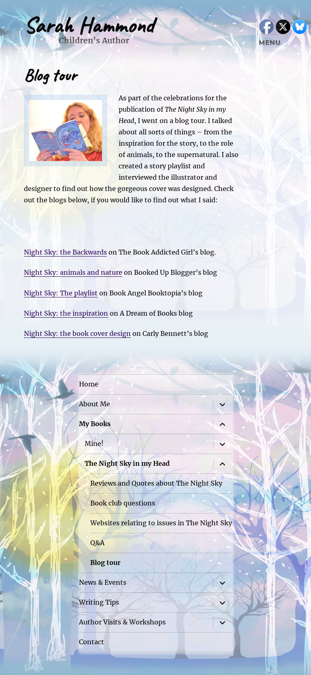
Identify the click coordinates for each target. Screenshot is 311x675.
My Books (95, 424)
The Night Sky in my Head (127, 463)
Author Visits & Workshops (122, 622)
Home (88, 384)
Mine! (94, 443)
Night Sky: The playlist (61, 293)
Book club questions (122, 503)
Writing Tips (99, 602)
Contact (91, 642)
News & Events (102, 582)
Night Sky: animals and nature (73, 272)
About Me (94, 404)
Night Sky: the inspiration (66, 313)
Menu (270, 43)
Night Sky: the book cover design (77, 333)
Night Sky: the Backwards (65, 252)
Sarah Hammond (89, 25)
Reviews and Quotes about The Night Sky (156, 483)
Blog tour (105, 562)
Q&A (97, 543)
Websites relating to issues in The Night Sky (161, 523)
